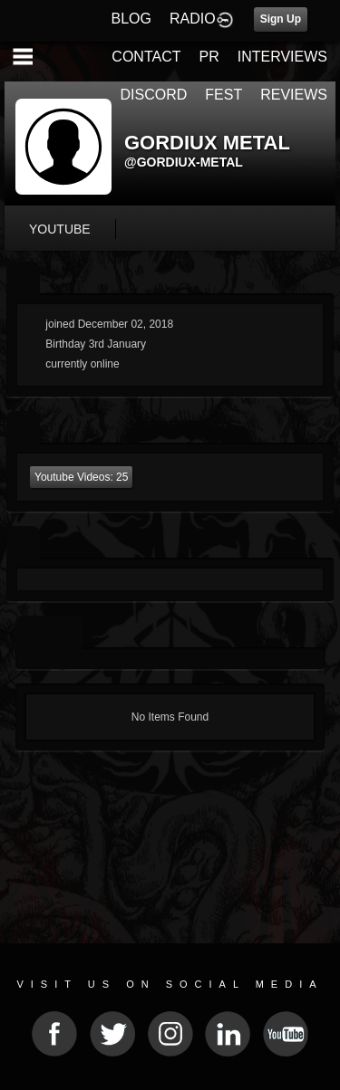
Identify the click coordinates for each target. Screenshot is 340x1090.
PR (209, 56)
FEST (223, 94)
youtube (60, 229)
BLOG (131, 18)
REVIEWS (293, 94)
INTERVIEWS (282, 56)
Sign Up (280, 19)
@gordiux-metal (183, 162)
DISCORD (154, 94)
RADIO (193, 18)
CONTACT (146, 56)
